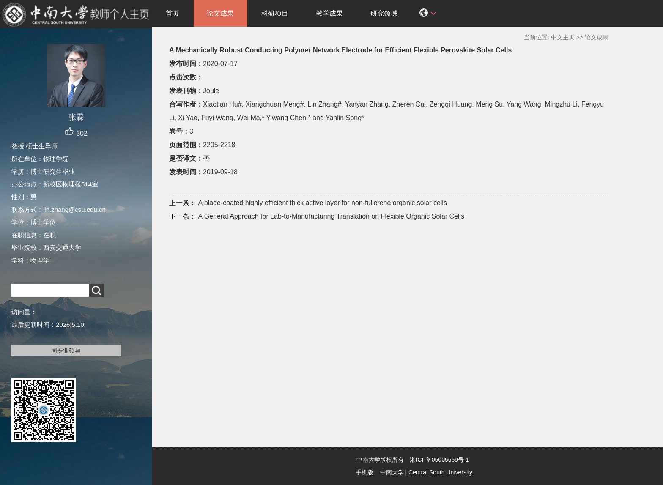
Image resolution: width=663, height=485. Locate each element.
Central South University (440, 472)
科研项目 (274, 13)
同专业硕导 (66, 350)
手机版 (364, 472)
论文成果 (220, 13)
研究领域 (383, 13)
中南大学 (392, 472)
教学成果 (329, 13)
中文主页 (563, 37)
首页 (172, 13)
